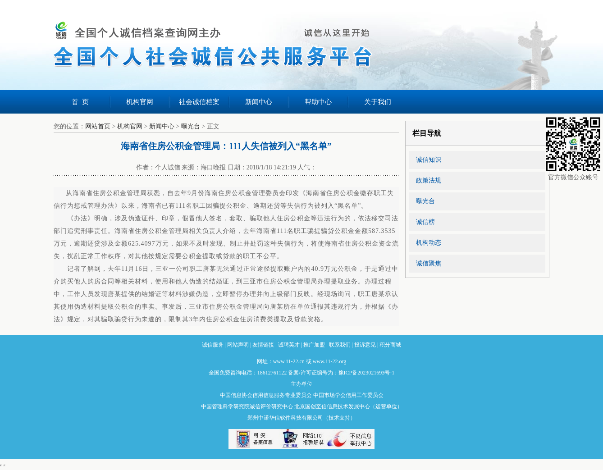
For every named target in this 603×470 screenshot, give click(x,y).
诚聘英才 (289, 345)
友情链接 (263, 345)
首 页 (80, 101)
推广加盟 (314, 345)
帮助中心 (318, 101)
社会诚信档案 (199, 101)
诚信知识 (428, 159)
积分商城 (390, 345)
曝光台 (190, 126)
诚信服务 (213, 345)
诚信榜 (425, 222)
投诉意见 (365, 345)
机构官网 (139, 101)
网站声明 (238, 345)
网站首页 (97, 126)
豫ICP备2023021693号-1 (366, 373)
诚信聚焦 (428, 263)
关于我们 (377, 101)
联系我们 (340, 345)
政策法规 (428, 180)
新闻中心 (258, 101)
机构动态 (428, 242)
